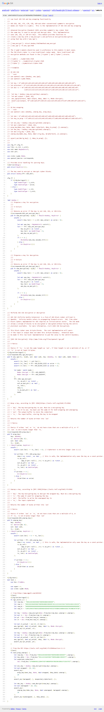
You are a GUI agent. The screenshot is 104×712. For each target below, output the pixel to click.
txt (95, 709)
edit (50, 15)
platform (15, 10)
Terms (24, 709)
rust (32, 10)
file (45, 15)
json (100, 709)
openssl (46, 10)
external (24, 10)
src (93, 10)
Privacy (18, 709)
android (5, 10)
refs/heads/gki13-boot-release (65, 10)
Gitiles (13, 709)
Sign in (100, 3)
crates (38, 10)
